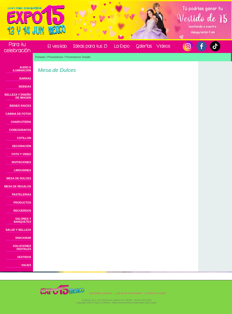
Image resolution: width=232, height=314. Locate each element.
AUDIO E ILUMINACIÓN (22, 69)
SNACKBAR (23, 237)
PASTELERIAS (21, 194)
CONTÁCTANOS (156, 293)
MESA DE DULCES (19, 178)
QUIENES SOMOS (101, 293)
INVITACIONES (21, 162)
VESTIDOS (24, 257)
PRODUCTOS (22, 202)
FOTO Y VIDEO (21, 154)
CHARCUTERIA (21, 121)
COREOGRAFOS (20, 129)
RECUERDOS (22, 210)
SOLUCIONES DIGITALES (22, 247)
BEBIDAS (25, 86)
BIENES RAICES (20, 105)
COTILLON (24, 137)
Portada (40, 57)
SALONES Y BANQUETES (22, 220)
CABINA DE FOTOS (18, 113)
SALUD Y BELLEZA (18, 229)
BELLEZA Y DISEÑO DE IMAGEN (18, 96)
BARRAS (25, 78)
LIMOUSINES (22, 170)
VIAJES (26, 265)
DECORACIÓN (21, 146)
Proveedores (55, 57)
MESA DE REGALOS (17, 186)
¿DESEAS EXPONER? (129, 293)
